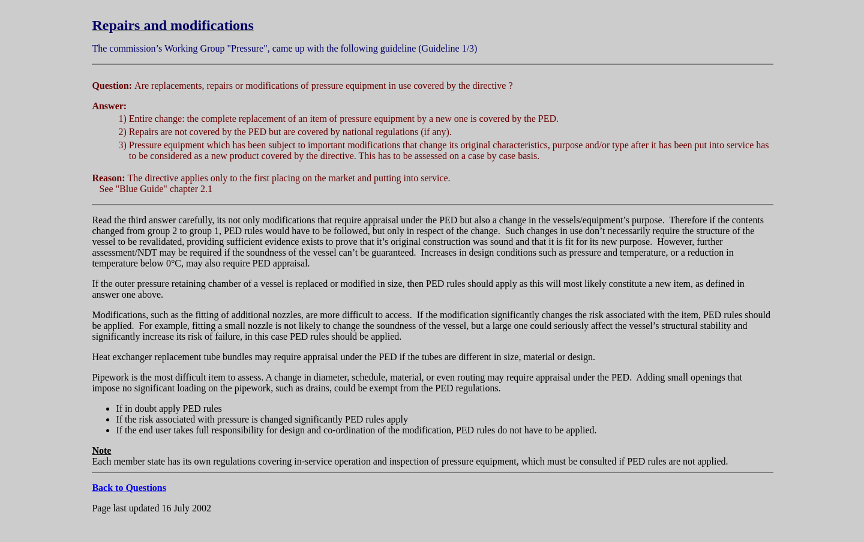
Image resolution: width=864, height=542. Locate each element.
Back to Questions (129, 488)
